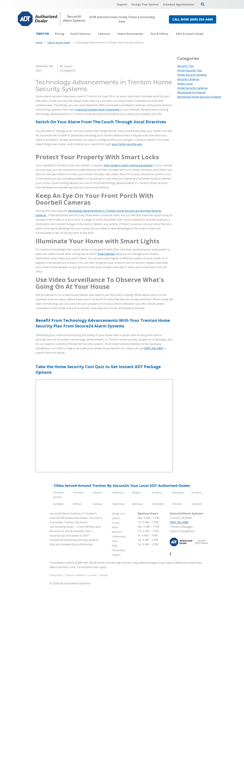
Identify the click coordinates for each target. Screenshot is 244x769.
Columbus (78, 676)
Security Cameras (188, 79)
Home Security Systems (192, 75)
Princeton (177, 687)
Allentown (137, 687)
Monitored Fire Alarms (191, 92)
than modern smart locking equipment (128, 349)
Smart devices (106, 437)
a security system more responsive (97, 201)
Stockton (157, 676)
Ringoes (136, 676)
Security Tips (185, 66)
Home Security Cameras (192, 88)
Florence (97, 676)
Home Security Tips (189, 70)
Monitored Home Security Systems (199, 97)
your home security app (127, 236)
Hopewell (196, 687)
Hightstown (118, 687)
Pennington (158, 687)
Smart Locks (185, 83)
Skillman (77, 687)
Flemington (178, 676)
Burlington (58, 687)
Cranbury (97, 687)
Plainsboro (118, 676)
